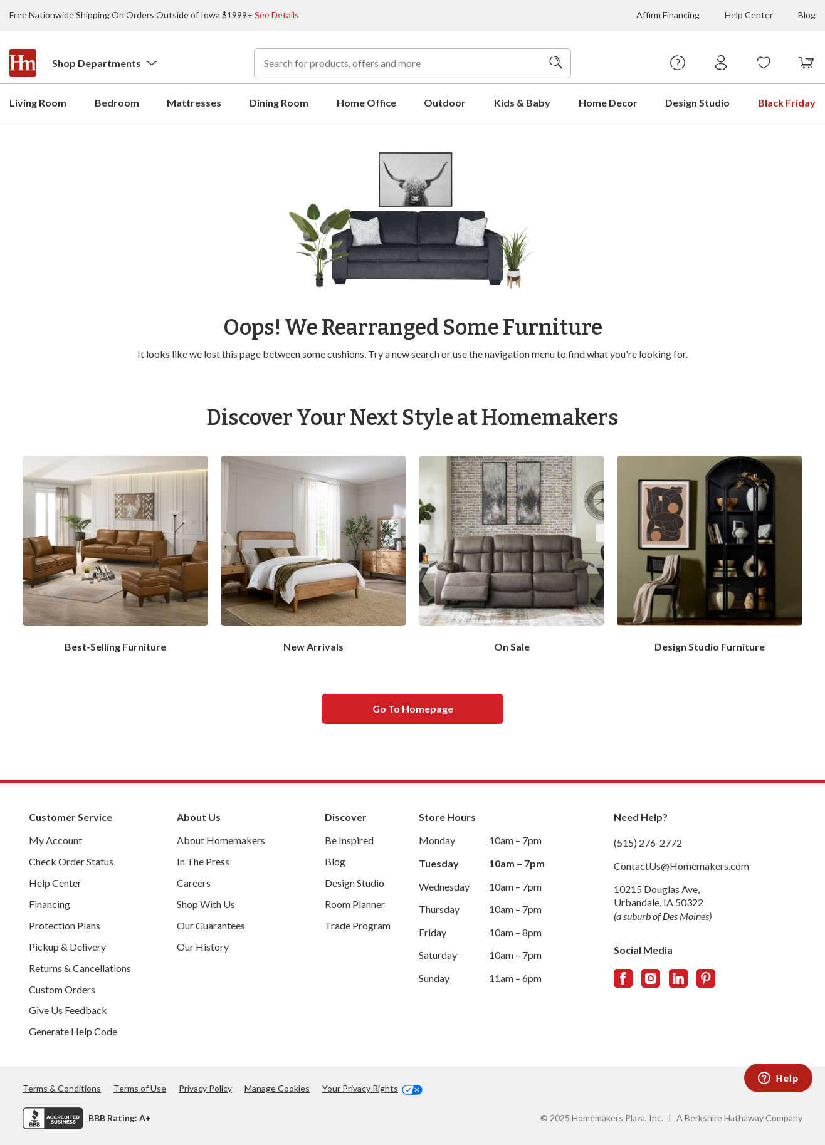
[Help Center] (678, 63)
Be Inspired (349, 839)
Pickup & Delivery (67, 946)
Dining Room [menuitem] (279, 102)
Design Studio (354, 882)
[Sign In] (721, 63)
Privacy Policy (205, 1087)
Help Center (749, 14)
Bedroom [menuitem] (117, 102)
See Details (277, 14)
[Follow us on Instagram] (650, 977)
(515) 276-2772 (648, 842)
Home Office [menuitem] (366, 102)
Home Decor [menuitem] (608, 102)
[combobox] (412, 63)
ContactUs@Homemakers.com (681, 865)
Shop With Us (206, 903)
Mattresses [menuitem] (194, 102)
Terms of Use (139, 1087)
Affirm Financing (668, 14)
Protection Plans (64, 925)
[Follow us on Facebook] (623, 977)
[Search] (556, 63)
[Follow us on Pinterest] (705, 977)
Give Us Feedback (68, 1009)
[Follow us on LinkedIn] (678, 977)
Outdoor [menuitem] (445, 102)
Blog (807, 14)
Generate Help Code (73, 1031)
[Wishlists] (763, 63)
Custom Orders (62, 989)
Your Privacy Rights (372, 1088)
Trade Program (358, 925)
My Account (55, 839)
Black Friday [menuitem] (787, 102)
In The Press (203, 861)
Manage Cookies (277, 1087)
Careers (194, 882)
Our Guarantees (211, 925)
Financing (49, 903)
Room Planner (355, 903)
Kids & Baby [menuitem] (522, 102)
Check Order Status (71, 861)
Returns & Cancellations (80, 967)
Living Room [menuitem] (37, 102)
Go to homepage (412, 708)
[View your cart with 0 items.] (806, 63)
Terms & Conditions (62, 1087)
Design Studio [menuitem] (697, 102)
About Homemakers (221, 839)
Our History (203, 946)
